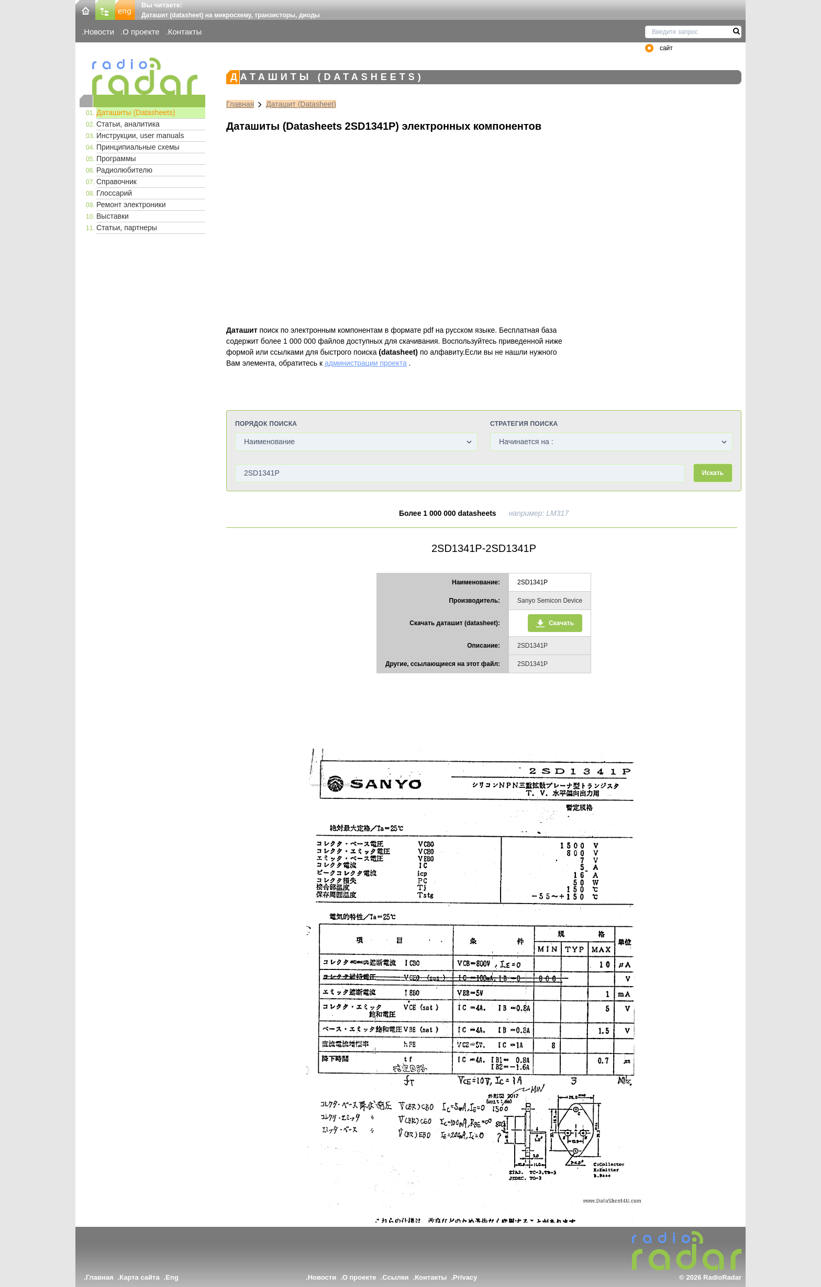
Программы (116, 158)
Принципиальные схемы (138, 147)
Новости (99, 31)
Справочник (116, 181)
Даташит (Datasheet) (301, 104)
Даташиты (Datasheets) (135, 112)
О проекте (141, 31)
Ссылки (395, 1277)
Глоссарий (114, 193)
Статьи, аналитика (128, 124)
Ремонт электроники (131, 204)
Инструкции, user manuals (140, 135)
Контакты (185, 31)
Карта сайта (139, 1277)
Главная (240, 104)
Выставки (112, 216)
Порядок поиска (266, 423)
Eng (172, 1277)
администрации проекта (366, 363)
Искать (713, 473)
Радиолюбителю (124, 170)
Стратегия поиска (524, 423)
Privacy (465, 1277)
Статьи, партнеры (126, 227)
